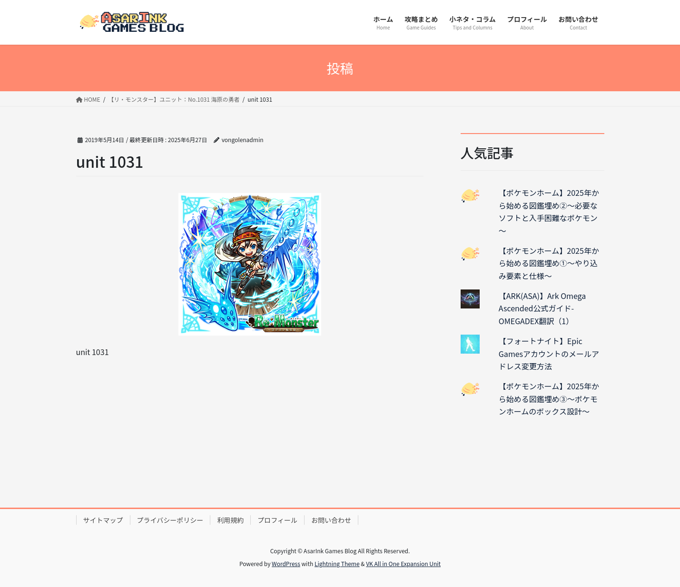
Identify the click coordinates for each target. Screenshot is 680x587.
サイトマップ (103, 520)
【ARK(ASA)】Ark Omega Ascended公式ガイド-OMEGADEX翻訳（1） (542, 308)
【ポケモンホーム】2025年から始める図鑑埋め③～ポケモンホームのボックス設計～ (549, 398)
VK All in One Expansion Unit (403, 563)
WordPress (286, 563)
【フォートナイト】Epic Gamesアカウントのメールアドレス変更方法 (549, 353)
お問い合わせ (331, 520)
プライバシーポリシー (170, 520)
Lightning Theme (337, 563)
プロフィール (277, 520)
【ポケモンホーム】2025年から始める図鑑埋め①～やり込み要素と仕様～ (549, 263)
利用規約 (230, 520)
